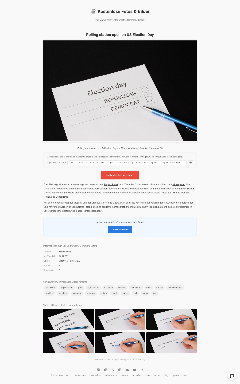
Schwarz (134, 189)
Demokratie (62, 197)
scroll (114, 293)
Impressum (80, 376)
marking (49, 293)
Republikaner (111, 185)
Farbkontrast (101, 189)
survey (126, 293)
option (104, 293)
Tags (147, 376)
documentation (175, 288)
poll (135, 293)
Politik (47, 197)
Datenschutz (95, 376)
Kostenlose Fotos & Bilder (120, 11)
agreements (93, 288)
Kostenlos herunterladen (120, 175)
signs (145, 293)
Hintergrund (178, 185)
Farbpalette (91, 207)
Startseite (99, 360)
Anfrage (143, 157)
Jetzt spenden (120, 230)
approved (91, 293)
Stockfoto (69, 193)
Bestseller (136, 376)
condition (63, 293)
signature (77, 293)
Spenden (176, 376)
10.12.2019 (64, 256)
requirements (67, 288)
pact (80, 288)
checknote (50, 288)
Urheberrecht (111, 376)
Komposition (119, 207)
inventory (108, 288)
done (148, 288)
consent (122, 288)
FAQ (186, 376)
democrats (136, 288)
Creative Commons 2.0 (151, 148)
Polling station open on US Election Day (96, 148)
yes (154, 293)
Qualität (78, 203)
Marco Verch (127, 148)
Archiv (107, 360)
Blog (166, 376)
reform (159, 288)
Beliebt (125, 376)
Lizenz (179, 157)
